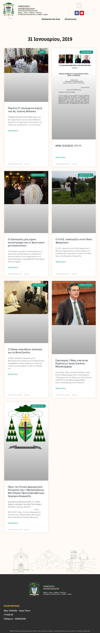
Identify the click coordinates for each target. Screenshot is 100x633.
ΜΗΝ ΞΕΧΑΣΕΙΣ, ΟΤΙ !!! (68, 145)
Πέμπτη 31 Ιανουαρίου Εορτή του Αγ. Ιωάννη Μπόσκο (25, 110)
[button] (79, 5)
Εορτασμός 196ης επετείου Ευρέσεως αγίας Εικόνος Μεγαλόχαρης (72, 363)
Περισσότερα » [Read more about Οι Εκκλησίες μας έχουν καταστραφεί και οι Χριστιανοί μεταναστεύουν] (13, 267)
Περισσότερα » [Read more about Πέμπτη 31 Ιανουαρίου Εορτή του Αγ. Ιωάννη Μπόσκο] (13, 131)
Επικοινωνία (70, 19)
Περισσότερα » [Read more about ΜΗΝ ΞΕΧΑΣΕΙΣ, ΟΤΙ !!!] (61, 157)
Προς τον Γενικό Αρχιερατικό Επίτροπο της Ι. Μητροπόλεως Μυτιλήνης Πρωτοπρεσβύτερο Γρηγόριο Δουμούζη (26, 491)
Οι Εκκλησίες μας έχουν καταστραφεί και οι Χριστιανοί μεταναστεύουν (26, 242)
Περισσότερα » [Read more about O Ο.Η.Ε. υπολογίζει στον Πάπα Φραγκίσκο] (61, 262)
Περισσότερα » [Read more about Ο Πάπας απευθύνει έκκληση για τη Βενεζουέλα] (13, 374)
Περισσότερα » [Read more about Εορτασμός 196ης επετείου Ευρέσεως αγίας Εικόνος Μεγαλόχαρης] (61, 388)
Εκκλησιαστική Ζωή (51, 19)
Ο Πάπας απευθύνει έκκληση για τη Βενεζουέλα (25, 351)
